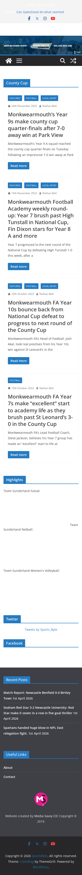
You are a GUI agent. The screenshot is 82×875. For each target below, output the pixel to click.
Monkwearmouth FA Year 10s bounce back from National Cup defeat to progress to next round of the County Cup (40, 316)
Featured (15, 98)
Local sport (49, 98)
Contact (9, 777)
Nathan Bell (49, 106)
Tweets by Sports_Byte (41, 629)
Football (31, 98)
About (8, 767)
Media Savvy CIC (46, 816)
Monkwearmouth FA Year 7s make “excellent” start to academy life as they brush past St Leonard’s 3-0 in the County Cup (40, 410)
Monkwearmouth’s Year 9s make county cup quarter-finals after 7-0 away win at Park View (38, 124)
